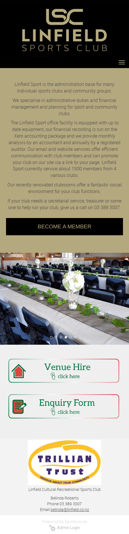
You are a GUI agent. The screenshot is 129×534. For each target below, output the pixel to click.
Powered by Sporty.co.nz (64, 521)
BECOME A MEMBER (64, 226)
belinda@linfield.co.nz (70, 509)
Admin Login (64, 527)
